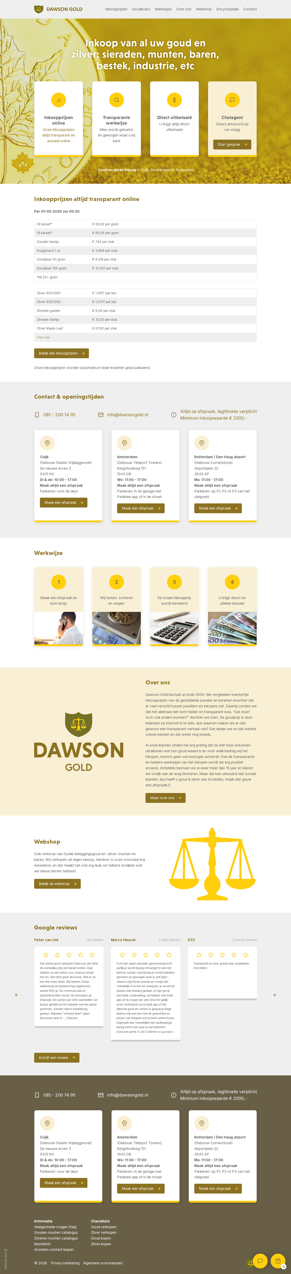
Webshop (204, 9)
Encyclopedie (227, 9)
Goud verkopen (103, 1227)
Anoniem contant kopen (54, 1249)
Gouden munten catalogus (56, 1232)
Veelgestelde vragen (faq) (55, 1227)
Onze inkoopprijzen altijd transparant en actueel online (58, 135)
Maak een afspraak (60, 502)
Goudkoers (141, 9)
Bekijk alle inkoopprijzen (58, 353)
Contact (250, 9)
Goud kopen (101, 1238)
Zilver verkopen (104, 1232)
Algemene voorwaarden (103, 1263)
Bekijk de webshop (54, 883)
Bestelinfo (42, 1244)
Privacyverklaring (65, 1263)
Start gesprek (229, 144)
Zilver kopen (101, 1244)
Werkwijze (163, 9)
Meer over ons (162, 798)
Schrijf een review (53, 1057)
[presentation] (16, 995)
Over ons (184, 9)
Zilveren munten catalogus (56, 1238)
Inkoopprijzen (116, 9)
